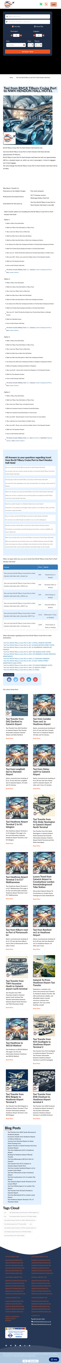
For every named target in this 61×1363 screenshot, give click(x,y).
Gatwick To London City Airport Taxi (41, 1293)
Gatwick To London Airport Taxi (40, 1280)
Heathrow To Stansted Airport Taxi (15, 1288)
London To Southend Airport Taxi (14, 1306)
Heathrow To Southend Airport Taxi (15, 1293)
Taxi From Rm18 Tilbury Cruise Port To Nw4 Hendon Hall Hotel (33, 77)
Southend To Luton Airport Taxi (40, 1268)
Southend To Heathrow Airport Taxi (41, 1270)
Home (11, 77)
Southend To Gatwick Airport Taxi (41, 1262)
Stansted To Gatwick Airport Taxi (40, 1309)
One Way (17, 26)
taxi (5, 1212)
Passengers (14, 31)
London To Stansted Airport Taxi (14, 1301)
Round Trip (39, 26)
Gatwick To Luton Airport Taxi (39, 1288)
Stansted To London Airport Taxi (40, 1306)
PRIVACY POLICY (10, 1318)
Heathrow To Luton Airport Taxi (14, 1291)
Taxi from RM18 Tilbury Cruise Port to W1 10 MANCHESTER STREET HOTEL (29, 645)
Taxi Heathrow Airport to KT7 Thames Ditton (15, 1224)
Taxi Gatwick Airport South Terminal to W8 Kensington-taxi (24, 1212)
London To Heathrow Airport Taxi (14, 1309)
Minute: (38, 43)
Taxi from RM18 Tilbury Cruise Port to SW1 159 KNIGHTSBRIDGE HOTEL (28, 665)
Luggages (36, 31)
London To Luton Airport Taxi (13, 1303)
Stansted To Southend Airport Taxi (41, 1303)
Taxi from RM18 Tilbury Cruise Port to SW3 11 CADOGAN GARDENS (26, 658)
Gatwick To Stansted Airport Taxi (40, 1283)
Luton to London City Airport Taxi (14, 1268)
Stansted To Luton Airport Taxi (40, 1301)
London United (13, 272)
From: (10, 16)
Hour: (31, 43)
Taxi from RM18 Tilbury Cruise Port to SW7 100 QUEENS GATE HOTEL (27, 652)
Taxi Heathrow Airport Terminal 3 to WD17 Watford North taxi (19, 1220)
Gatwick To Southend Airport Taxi (41, 1291)
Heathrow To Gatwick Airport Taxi (15, 1285)
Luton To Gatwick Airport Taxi (13, 1273)
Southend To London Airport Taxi (40, 1260)
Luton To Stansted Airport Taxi (13, 1260)
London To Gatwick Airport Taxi (14, 1311)
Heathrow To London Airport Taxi (14, 1283)
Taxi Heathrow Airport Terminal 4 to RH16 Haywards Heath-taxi (20, 1228)
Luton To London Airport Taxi (13, 1270)
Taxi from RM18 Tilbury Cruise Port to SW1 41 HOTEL (21, 670)
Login (53, 4)
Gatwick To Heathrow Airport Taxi (41, 1285)
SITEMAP (8, 1320)
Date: (8, 41)
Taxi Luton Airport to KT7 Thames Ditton (14, 1235)
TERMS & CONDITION (12, 1316)
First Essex (36, 438)
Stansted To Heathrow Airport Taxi (41, 1311)
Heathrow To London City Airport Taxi (16, 1280)
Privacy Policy (33, 1361)
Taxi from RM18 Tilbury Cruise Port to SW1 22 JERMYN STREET (25, 667)
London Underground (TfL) (43, 269)
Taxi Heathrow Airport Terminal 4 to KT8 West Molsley (22, 1216)
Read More (9, 738)
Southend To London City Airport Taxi (42, 1273)
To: (9, 21)
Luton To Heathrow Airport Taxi (14, 1262)
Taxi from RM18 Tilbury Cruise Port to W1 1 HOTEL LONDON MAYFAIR (27, 643)
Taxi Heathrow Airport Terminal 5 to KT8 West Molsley (17, 1231)
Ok (25, 1361)
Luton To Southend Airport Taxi (14, 1265)
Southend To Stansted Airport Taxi (41, 1265)
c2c (28, 269)
